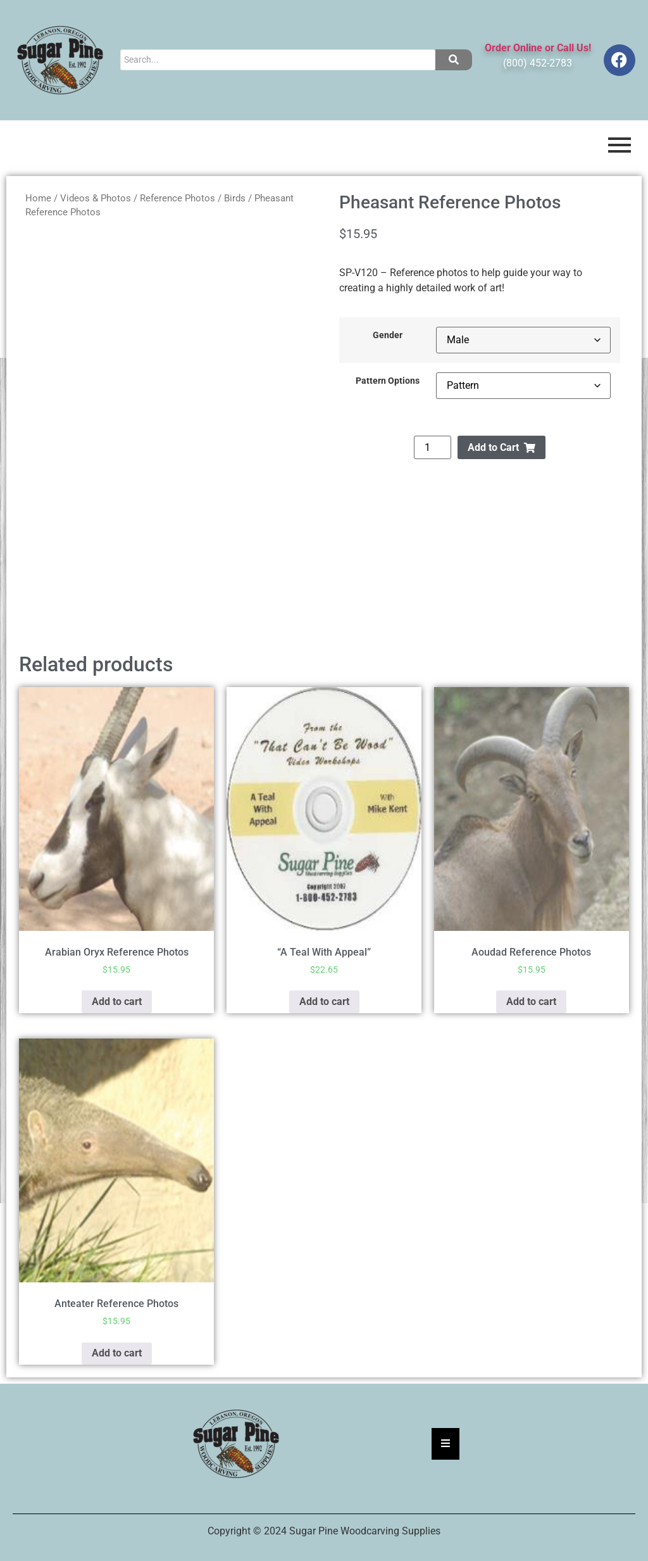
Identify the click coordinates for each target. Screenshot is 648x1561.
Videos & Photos (95, 198)
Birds (235, 198)
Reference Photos (177, 198)
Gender (387, 335)
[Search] (277, 59)
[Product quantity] (432, 447)
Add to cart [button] (117, 1001)
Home (38, 198)
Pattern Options (388, 381)
